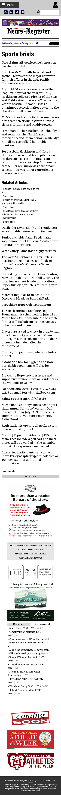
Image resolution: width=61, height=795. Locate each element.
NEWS (17, 554)
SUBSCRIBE (15, 546)
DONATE (47, 546)
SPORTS (24, 554)
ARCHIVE (42, 554)
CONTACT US (36, 558)
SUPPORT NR (24, 558)
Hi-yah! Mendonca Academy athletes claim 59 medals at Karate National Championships (20, 214)
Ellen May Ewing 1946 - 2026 (25, 686)
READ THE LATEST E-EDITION (30, 550)
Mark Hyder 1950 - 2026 (22, 628)
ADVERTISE (26, 546)
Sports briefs (9, 196)
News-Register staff (13, 43)
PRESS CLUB (37, 546)
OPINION (33, 554)
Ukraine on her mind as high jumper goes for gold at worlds (19, 201)
